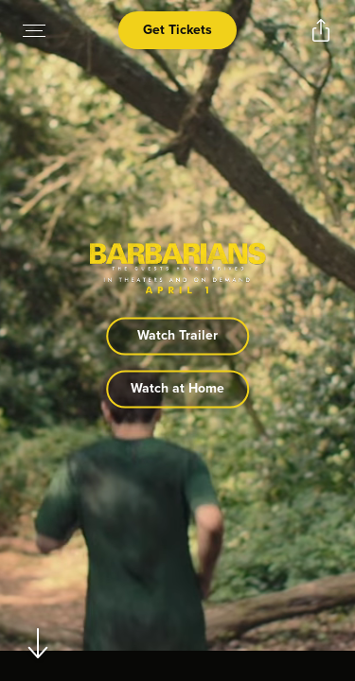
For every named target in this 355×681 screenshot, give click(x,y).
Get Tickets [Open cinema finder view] (177, 30)
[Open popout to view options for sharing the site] (321, 30)
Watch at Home (177, 389)
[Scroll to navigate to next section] (38, 642)
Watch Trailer (177, 336)
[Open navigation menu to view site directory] (34, 30)
